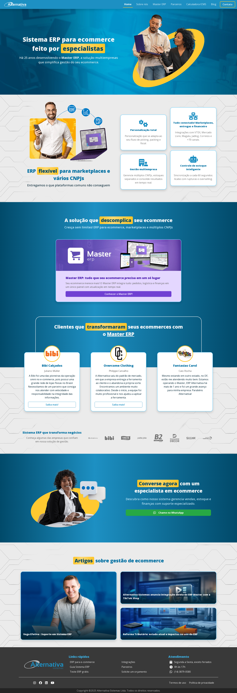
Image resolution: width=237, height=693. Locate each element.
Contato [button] (227, 4)
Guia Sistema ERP (79, 667)
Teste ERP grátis (79, 671)
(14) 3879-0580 (182, 671)
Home (127, 4)
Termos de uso (177, 682)
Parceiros (176, 4)
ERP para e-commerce (82, 662)
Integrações (128, 662)
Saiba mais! (52, 404)
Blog (213, 4)
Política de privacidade (201, 682)
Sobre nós (142, 4)
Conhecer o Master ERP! (119, 294)
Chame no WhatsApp (168, 512)
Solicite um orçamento (134, 671)
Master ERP (159, 4)
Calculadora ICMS (196, 4)
